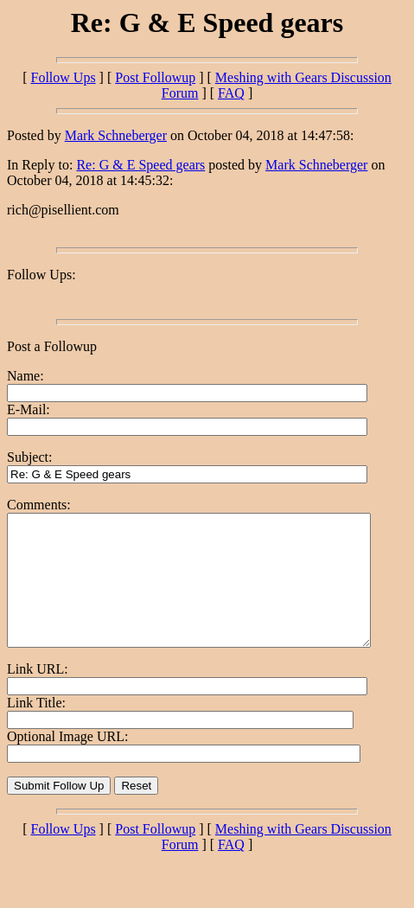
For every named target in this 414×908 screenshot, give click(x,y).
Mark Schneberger (116, 135)
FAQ (231, 93)
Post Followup (155, 77)
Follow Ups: (41, 274)
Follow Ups (62, 77)
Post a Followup (52, 346)
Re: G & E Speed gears (140, 164)
